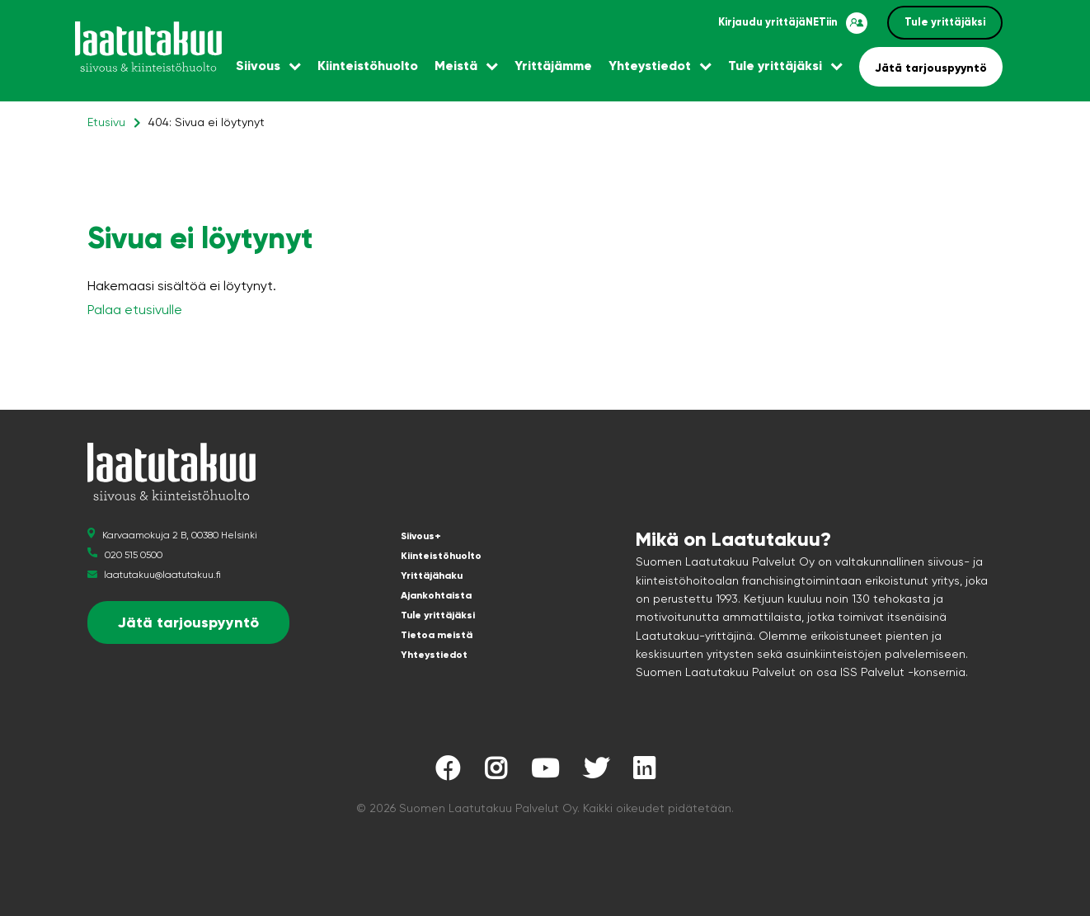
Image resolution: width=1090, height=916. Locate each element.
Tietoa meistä (436, 635)
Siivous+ (421, 536)
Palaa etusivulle (134, 309)
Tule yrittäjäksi (944, 22)
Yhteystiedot (649, 65)
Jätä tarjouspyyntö (931, 68)
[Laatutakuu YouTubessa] (545, 773)
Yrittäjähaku (432, 575)
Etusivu (106, 122)
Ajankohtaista (436, 595)
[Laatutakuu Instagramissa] (495, 773)
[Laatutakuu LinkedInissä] (644, 773)
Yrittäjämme (553, 65)
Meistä (456, 65)
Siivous (258, 65)
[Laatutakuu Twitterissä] (596, 773)
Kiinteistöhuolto (367, 65)
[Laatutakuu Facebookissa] (447, 773)
